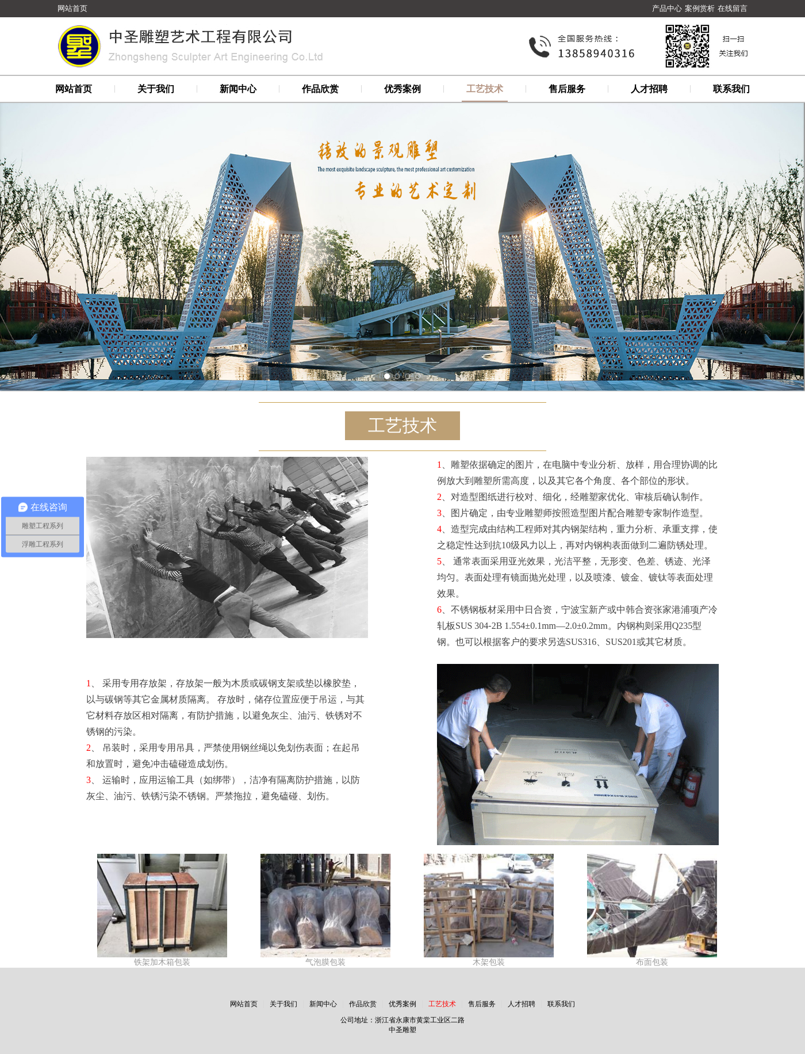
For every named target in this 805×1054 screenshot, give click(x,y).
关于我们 (155, 89)
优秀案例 (402, 89)
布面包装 (652, 962)
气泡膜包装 (325, 962)
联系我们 (731, 89)
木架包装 (489, 962)
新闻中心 (238, 89)
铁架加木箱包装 (162, 962)
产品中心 (667, 8)
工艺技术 (484, 89)
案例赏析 (700, 8)
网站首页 (72, 8)
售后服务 (567, 89)
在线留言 (732, 8)
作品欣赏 (320, 89)
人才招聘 (649, 89)
